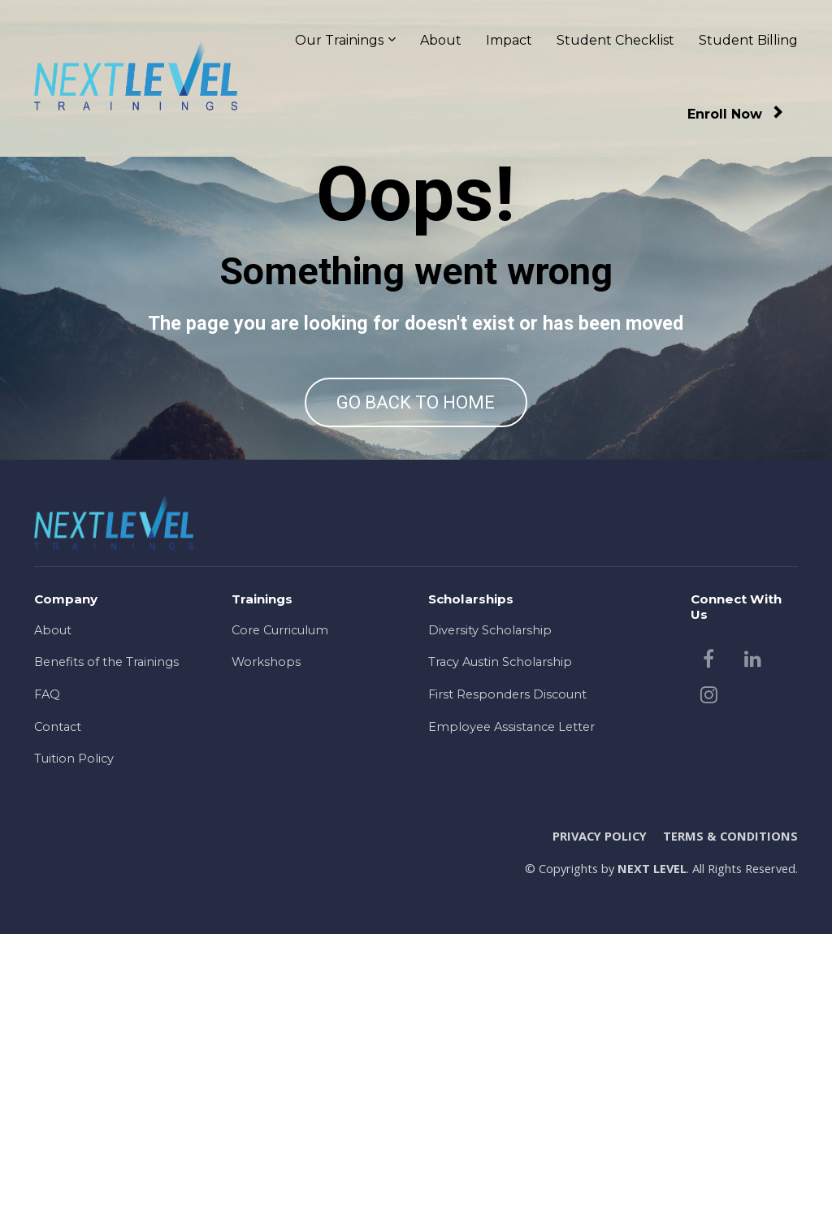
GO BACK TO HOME (415, 543)
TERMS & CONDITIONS (730, 1117)
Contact (57, 1008)
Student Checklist (615, 40)
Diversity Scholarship (490, 911)
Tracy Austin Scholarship (500, 943)
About (441, 40)
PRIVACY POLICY (599, 1117)
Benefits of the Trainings (106, 943)
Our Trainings (339, 40)
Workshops (266, 943)
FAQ (47, 975)
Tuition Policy (74, 1040)
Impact (509, 40)
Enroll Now (734, 114)
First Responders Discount (507, 975)
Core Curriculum (280, 911)
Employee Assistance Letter (511, 1008)
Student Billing (748, 40)
